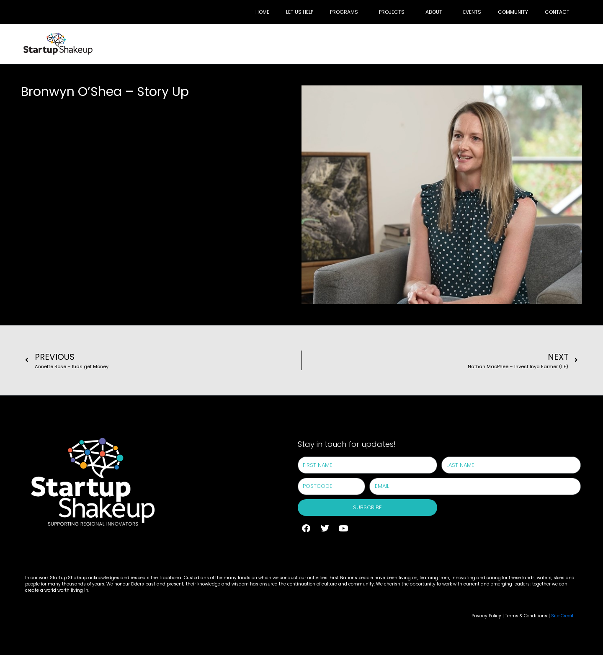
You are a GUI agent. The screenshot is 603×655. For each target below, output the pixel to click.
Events (472, 11)
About (433, 11)
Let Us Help (299, 11)
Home (262, 11)
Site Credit (562, 616)
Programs (344, 11)
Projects (392, 11)
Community (513, 11)
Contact (557, 11)
